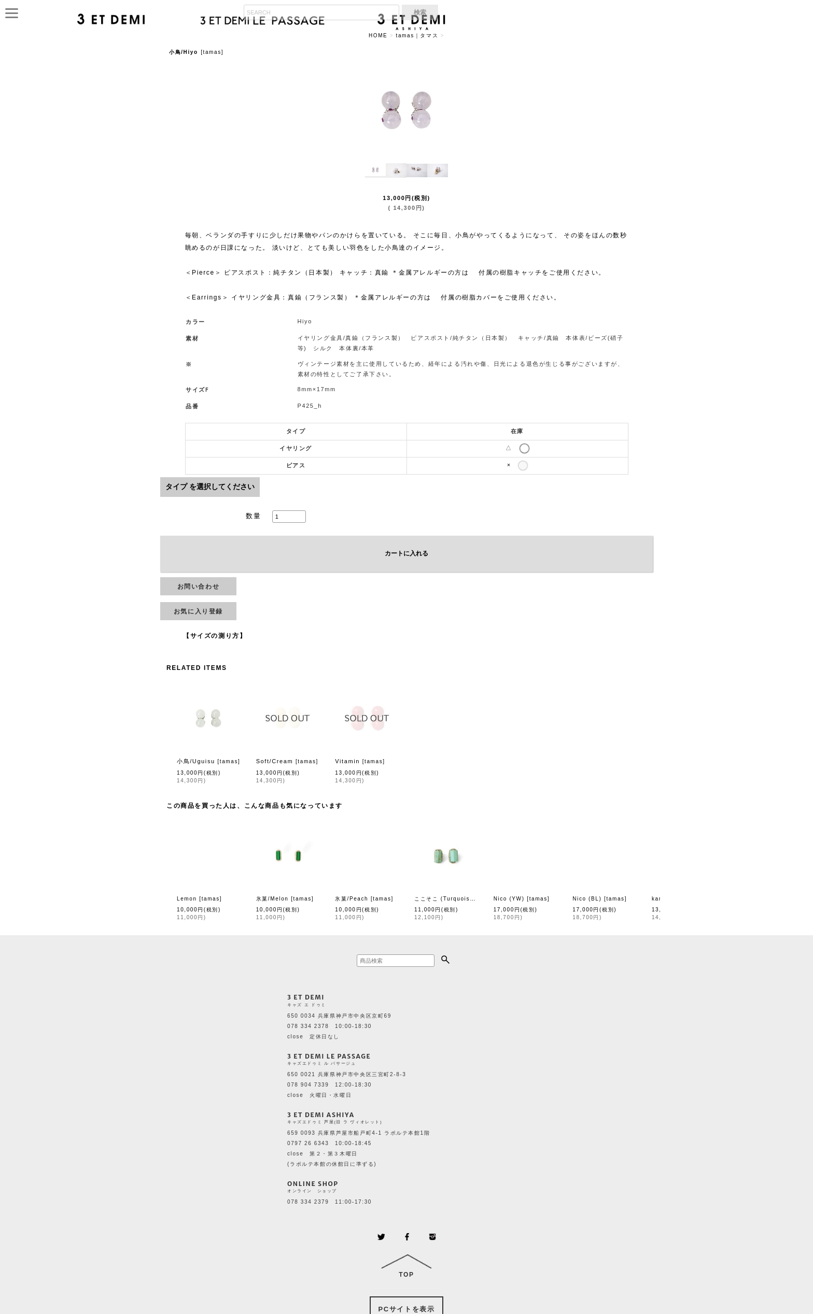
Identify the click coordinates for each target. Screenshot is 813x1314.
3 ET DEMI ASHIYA (321, 1115)
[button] (375, 170)
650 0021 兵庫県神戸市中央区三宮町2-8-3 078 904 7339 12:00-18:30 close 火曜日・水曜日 (346, 1085)
